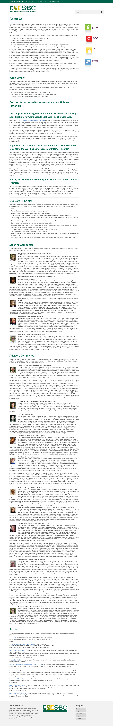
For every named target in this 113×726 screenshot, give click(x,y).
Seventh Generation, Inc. (16, 685)
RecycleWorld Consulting (16, 679)
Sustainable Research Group (17, 693)
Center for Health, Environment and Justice (22, 644)
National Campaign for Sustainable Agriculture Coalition (25, 664)
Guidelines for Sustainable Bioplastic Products (31, 120)
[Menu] (89, 12)
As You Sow (13, 637)
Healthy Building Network (16, 660)
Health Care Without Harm (17, 650)
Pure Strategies (14, 671)
